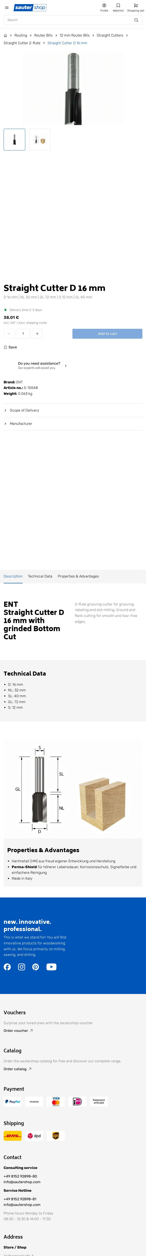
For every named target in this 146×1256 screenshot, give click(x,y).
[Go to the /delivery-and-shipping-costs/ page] (13, 1139)
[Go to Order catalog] (73, 1069)
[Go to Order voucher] (73, 1031)
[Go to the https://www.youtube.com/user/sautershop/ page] (51, 969)
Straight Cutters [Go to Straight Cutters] (110, 35)
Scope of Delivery (21, 410)
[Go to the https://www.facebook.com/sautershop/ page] (7, 969)
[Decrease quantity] (9, 334)
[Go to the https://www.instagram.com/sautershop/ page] (21, 969)
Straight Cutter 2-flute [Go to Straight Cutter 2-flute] (22, 43)
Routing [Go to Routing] (20, 35)
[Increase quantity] (37, 334)
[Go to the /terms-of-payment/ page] (13, 1105)
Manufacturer (18, 423)
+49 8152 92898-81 (20, 1199)
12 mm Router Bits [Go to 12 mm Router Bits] (75, 35)
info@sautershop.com (22, 1182)
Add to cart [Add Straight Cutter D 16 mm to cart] (107, 333)
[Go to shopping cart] (135, 8)
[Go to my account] (104, 8)
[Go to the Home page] (5, 35)
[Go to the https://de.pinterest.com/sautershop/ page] (35, 969)
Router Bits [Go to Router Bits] (43, 35)
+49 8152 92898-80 (20, 1176)
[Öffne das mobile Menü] (7, 8)
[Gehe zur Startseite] (31, 7)
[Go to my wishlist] (118, 8)
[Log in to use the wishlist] (10, 347)
